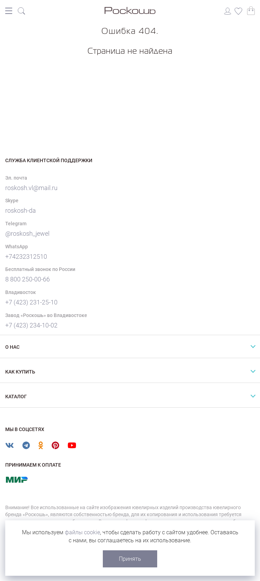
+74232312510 (26, 256)
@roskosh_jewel (27, 233)
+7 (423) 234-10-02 (31, 325)
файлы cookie (82, 532)
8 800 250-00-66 (27, 279)
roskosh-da (20, 210)
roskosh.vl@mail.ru (31, 187)
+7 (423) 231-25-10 (31, 302)
